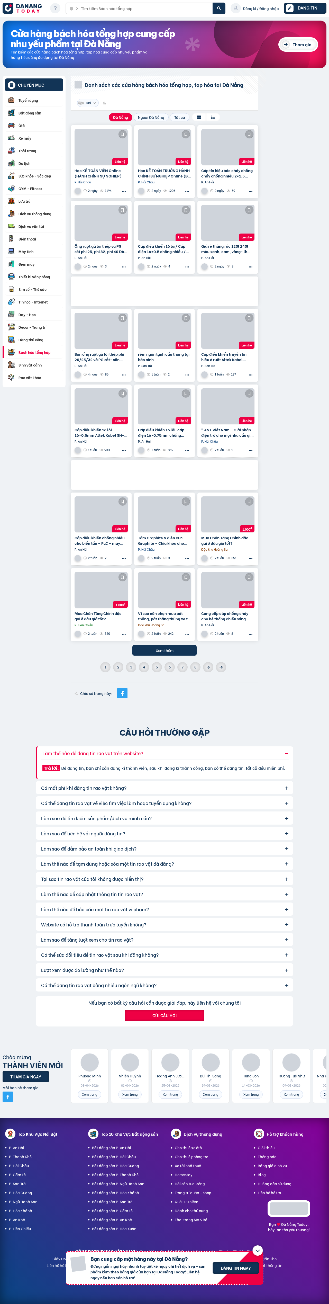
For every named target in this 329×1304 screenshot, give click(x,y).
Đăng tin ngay (236, 1268)
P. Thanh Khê (20, 1156)
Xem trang (89, 1094)
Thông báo (267, 1156)
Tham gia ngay (25, 1076)
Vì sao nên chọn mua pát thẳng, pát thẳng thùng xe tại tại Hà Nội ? (164, 616)
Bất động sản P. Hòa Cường (115, 1165)
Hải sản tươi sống (190, 1183)
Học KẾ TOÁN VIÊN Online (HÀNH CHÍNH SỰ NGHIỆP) (98, 173)
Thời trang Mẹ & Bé (191, 1219)
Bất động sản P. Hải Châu (114, 1156)
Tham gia (302, 44)
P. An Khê (17, 1219)
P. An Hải (16, 1147)
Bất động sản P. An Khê (112, 1219)
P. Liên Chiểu (20, 1228)
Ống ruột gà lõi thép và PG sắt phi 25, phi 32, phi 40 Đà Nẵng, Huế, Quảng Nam (99, 248)
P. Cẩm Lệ (17, 1174)
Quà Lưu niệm (186, 1201)
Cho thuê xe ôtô (188, 1147)
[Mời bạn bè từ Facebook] (8, 1097)
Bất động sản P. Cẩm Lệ (112, 1210)
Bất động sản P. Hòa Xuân (114, 1228)
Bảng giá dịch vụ (272, 1165)
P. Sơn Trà (17, 1183)
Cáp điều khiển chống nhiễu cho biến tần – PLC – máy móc (100, 540)
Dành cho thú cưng (191, 1210)
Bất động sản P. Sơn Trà (112, 1201)
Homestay (184, 1174)
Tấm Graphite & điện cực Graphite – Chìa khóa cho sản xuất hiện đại (161, 540)
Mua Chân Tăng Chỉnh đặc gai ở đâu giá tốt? (224, 540)
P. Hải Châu (19, 1165)
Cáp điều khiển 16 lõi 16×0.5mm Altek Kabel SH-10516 (99, 432)
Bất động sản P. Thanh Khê (115, 1174)
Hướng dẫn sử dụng (274, 1183)
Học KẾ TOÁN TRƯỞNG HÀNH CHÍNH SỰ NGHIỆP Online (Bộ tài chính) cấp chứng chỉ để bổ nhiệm (164, 173)
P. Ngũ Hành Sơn (23, 1201)
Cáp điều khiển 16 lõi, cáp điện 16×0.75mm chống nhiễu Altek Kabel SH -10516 (164, 432)
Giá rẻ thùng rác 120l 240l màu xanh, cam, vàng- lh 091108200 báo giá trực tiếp (226, 248)
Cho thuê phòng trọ (191, 1156)
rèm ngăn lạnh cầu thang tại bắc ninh (163, 356)
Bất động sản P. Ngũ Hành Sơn (118, 1183)
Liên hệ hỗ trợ (269, 1192)
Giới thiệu (266, 1147)
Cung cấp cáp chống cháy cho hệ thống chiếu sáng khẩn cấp (224, 616)
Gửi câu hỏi (164, 1015)
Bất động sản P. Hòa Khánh (115, 1192)
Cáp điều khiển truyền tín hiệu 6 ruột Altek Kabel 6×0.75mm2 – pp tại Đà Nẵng (227, 356)
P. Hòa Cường (20, 1192)
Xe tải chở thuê (188, 1165)
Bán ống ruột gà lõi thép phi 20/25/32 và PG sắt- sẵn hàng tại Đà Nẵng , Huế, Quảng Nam (99, 356)
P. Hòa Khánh (20, 1210)
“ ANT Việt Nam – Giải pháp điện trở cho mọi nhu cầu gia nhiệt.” (227, 432)
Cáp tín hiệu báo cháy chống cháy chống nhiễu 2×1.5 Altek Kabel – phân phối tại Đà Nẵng (227, 173)
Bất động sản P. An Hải (111, 1147)
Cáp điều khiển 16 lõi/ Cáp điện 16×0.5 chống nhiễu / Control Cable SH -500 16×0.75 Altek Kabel (162, 248)
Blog (262, 1174)
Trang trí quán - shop (193, 1192)
